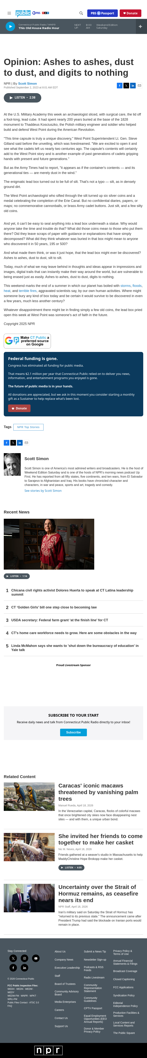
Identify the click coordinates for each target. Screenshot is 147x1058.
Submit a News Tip (95, 951)
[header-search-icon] (81, 13)
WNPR (24, 995)
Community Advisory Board (67, 993)
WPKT (33, 995)
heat (7, 291)
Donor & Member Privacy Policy (94, 1030)
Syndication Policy (124, 995)
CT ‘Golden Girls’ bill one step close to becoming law (54, 607)
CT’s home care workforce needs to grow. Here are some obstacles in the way (74, 633)
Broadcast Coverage (125, 971)
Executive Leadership (67, 967)
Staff (57, 975)
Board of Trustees (65, 984)
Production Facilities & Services (126, 1014)
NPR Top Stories (28, 427)
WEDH (11, 989)
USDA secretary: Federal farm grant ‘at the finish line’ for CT (59, 620)
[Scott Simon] (12, 464)
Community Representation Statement (93, 988)
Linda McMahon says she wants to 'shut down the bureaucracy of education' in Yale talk (75, 648)
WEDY (11, 992)
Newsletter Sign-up (95, 959)
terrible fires (28, 291)
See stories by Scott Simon (43, 491)
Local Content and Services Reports (124, 1024)
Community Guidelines (90, 999)
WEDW (28, 989)
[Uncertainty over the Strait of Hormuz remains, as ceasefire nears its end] (29, 898)
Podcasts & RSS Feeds (93, 969)
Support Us (61, 1026)
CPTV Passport (93, 1008)
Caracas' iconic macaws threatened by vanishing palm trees (98, 792)
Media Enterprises (65, 1002)
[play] (10, 26)
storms (125, 286)
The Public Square (124, 1033)
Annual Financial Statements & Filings (125, 962)
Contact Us (61, 1018)
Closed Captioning (124, 979)
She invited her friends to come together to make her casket (100, 839)
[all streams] (141, 26)
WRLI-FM (12, 999)
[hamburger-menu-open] (9, 13)
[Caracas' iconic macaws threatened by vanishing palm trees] (29, 796)
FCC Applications (123, 987)
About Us (60, 951)
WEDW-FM (13, 995)
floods (137, 286)
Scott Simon (27, 83)
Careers (59, 1010)
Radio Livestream (94, 977)
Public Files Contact (18, 1002)
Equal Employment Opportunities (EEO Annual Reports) (95, 1018)
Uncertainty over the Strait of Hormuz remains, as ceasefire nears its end (98, 893)
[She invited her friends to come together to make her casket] (29, 847)
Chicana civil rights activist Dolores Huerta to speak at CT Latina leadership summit (72, 592)
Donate (132, 13)
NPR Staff (64, 906)
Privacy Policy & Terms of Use (122, 952)
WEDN (19, 989)
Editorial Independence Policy (125, 1004)
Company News (64, 959)
